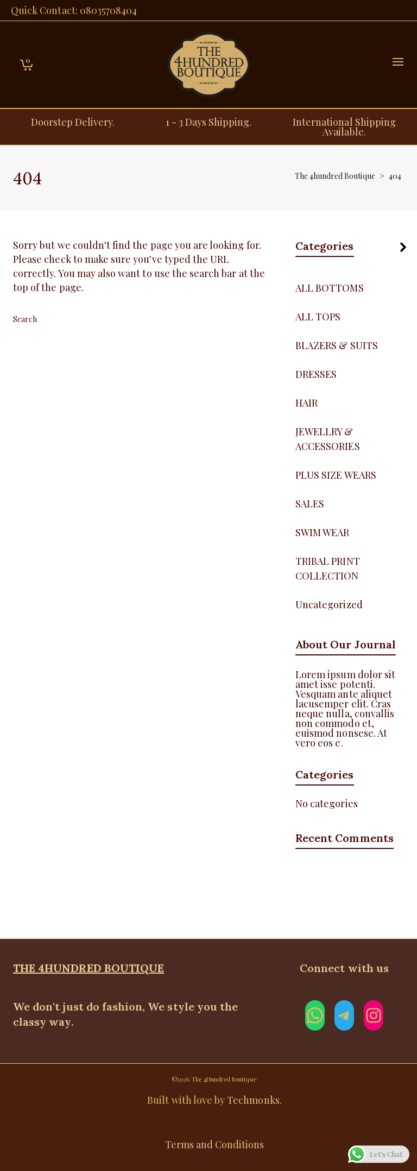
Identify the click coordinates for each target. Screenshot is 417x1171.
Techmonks (253, 1099)
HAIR (306, 402)
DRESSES (316, 374)
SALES (309, 503)
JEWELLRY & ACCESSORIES (327, 439)
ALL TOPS (317, 316)
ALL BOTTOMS (329, 287)
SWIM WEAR (322, 532)
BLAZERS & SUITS (336, 345)
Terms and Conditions (214, 1144)
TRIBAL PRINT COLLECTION (327, 568)
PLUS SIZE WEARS (335, 474)
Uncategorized (329, 604)
